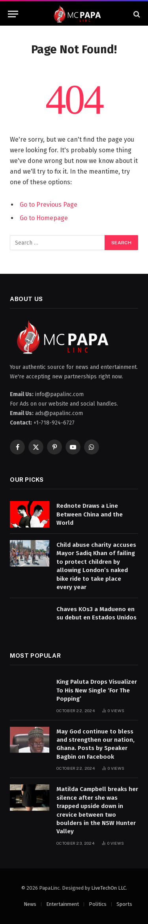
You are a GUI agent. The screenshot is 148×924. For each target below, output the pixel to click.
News (30, 904)
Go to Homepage (44, 218)
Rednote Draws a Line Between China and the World (89, 514)
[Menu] (13, 14)
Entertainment (62, 904)
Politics (98, 904)
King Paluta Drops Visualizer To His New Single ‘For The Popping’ (96, 690)
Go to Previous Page (48, 204)
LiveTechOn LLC (108, 888)
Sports (124, 904)
